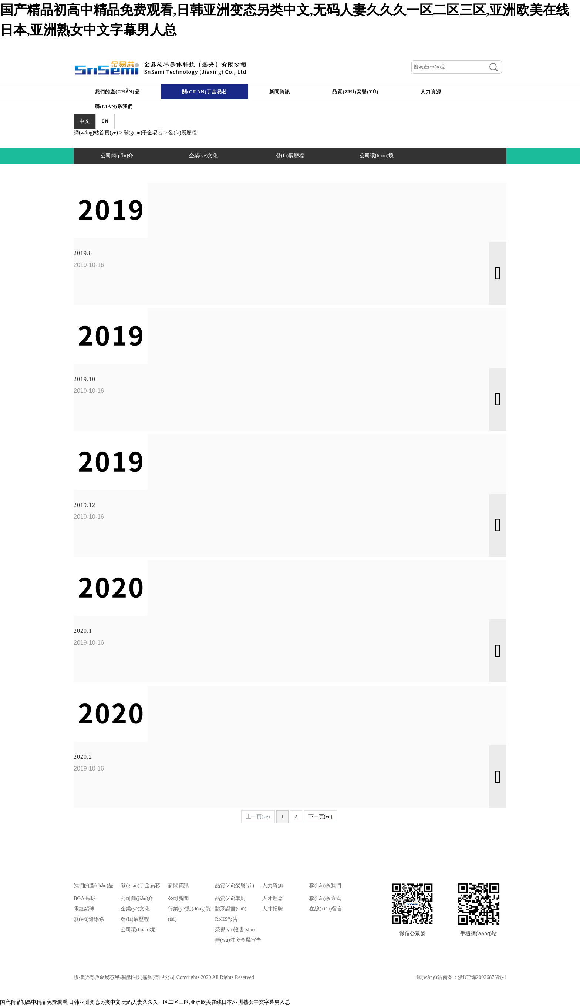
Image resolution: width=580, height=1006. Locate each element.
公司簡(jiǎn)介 (137, 898)
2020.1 (83, 631)
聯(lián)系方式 (325, 898)
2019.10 (84, 379)
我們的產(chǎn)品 (94, 885)
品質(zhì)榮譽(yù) (234, 885)
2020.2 (83, 756)
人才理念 (272, 898)
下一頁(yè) (320, 816)
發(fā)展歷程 (135, 919)
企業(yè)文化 (135, 909)
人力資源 (272, 885)
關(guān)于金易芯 (143, 133)
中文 (85, 121)
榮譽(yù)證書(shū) (235, 929)
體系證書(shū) (230, 909)
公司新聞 (178, 898)
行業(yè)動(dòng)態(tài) (189, 914)
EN (105, 121)
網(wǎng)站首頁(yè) (96, 133)
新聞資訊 (178, 885)
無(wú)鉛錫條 (89, 919)
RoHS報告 (226, 919)
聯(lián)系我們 (325, 885)
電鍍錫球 (84, 909)
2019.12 (84, 505)
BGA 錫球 (85, 898)
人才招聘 (272, 909)
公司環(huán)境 (138, 929)
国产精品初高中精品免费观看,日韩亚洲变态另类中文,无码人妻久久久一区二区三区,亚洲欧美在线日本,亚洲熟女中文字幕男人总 (145, 1002)
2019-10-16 (89, 265)
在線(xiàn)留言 (325, 909)
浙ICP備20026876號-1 (482, 977)
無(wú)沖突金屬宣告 (238, 940)
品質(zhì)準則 (230, 898)
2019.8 (83, 253)
